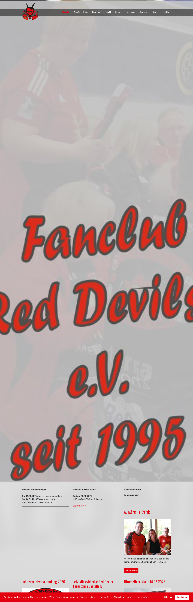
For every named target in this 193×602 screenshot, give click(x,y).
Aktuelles (66, 12)
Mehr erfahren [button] (144, 597)
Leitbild (108, 12)
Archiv (166, 12)
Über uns (143, 12)
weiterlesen (131, 570)
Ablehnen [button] (168, 597)
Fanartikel (96, 12)
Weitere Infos (79, 505)
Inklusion (118, 12)
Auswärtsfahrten (81, 12)
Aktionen (130, 12)
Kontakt (156, 12)
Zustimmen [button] (182, 597)
